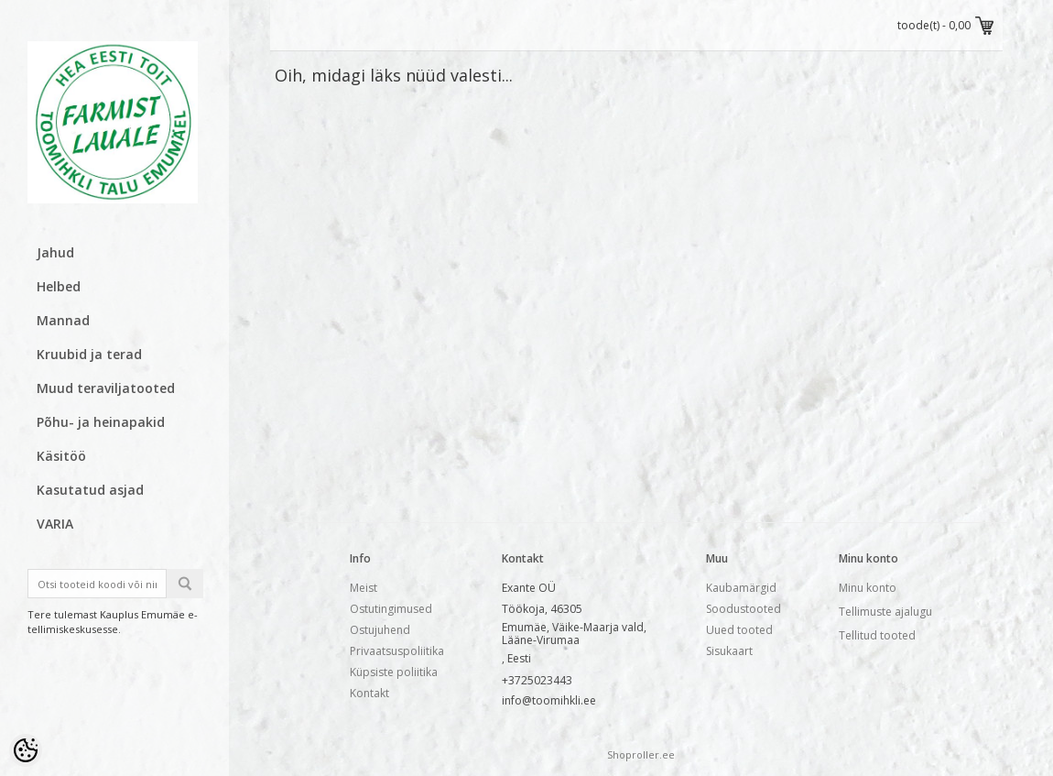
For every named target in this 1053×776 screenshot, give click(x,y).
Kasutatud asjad (90, 489)
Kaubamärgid (741, 588)
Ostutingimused (391, 609)
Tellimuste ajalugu (885, 611)
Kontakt (369, 693)
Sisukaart (729, 651)
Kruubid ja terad (89, 354)
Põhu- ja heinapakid (101, 422)
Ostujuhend (380, 630)
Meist (363, 588)
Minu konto (867, 588)
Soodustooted (743, 609)
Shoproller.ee (641, 754)
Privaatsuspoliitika (397, 651)
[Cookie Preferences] (25, 750)
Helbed (59, 286)
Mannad (63, 320)
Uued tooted (739, 630)
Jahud (55, 252)
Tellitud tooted (877, 635)
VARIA (55, 523)
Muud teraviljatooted (106, 388)
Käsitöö (61, 456)
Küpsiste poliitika (394, 672)
